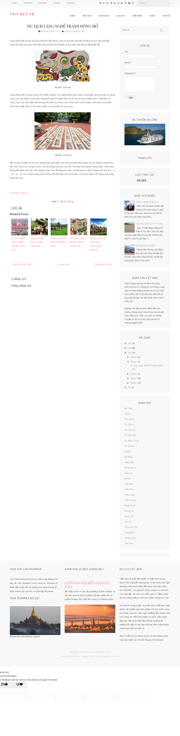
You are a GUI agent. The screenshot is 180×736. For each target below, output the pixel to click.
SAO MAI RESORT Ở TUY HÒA (149, 224)
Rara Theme (75, 656)
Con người (129, 419)
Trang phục (129, 532)
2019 (129, 387)
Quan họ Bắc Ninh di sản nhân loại (37, 242)
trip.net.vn (22, 14)
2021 (129, 348)
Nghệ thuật (55, 31)
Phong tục (129, 511)
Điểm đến (137, 16)
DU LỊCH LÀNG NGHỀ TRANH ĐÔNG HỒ (62, 26)
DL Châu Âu (130, 430)
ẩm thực (128, 408)
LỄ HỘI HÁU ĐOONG (145, 246)
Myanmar (43, 3)
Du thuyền (129, 446)
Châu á (127, 413)
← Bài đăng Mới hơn (21, 264)
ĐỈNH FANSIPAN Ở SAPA (147, 202)
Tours (152, 16)
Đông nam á (130, 468)
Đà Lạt (127, 451)
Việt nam (86, 16)
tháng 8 (133, 357)
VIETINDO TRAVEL (19, 193)
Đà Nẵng (128, 457)
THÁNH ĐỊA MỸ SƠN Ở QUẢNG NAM (58, 242)
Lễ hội (127, 478)
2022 (130, 343)
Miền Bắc (45, 31)
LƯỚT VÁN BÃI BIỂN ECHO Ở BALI (87, 585)
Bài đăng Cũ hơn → (105, 264)
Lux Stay (120, 16)
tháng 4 (134, 374)
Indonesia (28, 3)
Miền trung (129, 495)
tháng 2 (133, 383)
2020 (130, 352)
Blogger (108, 652)
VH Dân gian (130, 538)
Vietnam (70, 3)
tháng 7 (133, 361)
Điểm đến (129, 462)
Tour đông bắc (131, 527)
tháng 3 (133, 378)
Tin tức (166, 16)
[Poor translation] (19, 685)
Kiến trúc (128, 473)
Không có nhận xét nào (75, 31)
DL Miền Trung (131, 441)
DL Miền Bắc (130, 435)
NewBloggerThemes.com (108, 656)
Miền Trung (129, 500)
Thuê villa (129, 516)
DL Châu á (129, 424)
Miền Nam (129, 489)
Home (14, 3)
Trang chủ (63, 264)
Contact (57, 3)
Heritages (104, 16)
